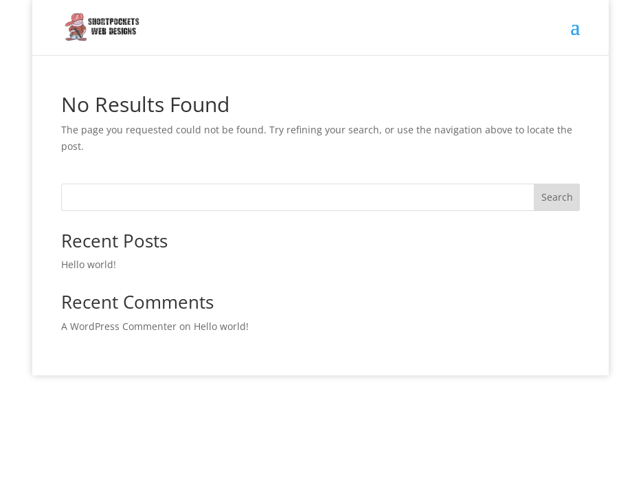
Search (557, 197)
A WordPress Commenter (119, 326)
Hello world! (88, 264)
